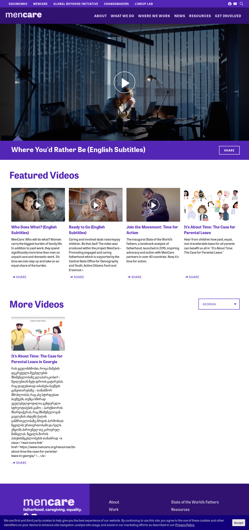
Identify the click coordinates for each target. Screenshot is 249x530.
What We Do (122, 15)
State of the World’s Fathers (195, 502)
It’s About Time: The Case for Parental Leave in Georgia (37, 358)
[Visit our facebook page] (229, 3)
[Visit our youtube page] (235, 3)
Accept (238, 522)
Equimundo (18, 4)
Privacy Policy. (185, 525)
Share (229, 150)
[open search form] (241, 3)
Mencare (40, 4)
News (179, 15)
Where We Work (154, 15)
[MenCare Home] (24, 16)
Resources (200, 15)
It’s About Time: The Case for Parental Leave (209, 229)
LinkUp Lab (144, 4)
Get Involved (228, 15)
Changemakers (116, 4)
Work (113, 509)
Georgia (209, 304)
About (100, 15)
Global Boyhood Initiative (75, 4)
